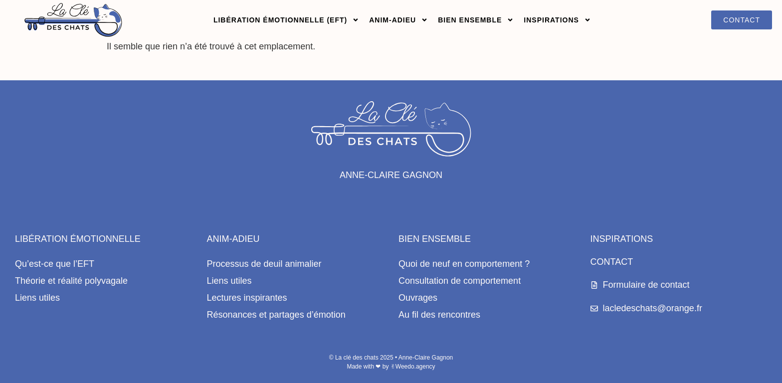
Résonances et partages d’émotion (276, 315)
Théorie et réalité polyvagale (71, 281)
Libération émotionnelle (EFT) (286, 20)
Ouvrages (417, 298)
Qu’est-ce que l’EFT (54, 264)
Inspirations (557, 20)
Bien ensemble (476, 20)
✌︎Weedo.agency (413, 366)
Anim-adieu (398, 20)
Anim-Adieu (233, 239)
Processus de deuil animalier (264, 264)
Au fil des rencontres (439, 315)
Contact (611, 262)
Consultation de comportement (459, 281)
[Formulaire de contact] (594, 285)
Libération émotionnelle (78, 239)
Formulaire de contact (646, 285)
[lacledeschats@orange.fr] (594, 308)
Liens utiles (37, 298)
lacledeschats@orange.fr (652, 308)
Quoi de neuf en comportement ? (464, 264)
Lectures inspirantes (247, 298)
